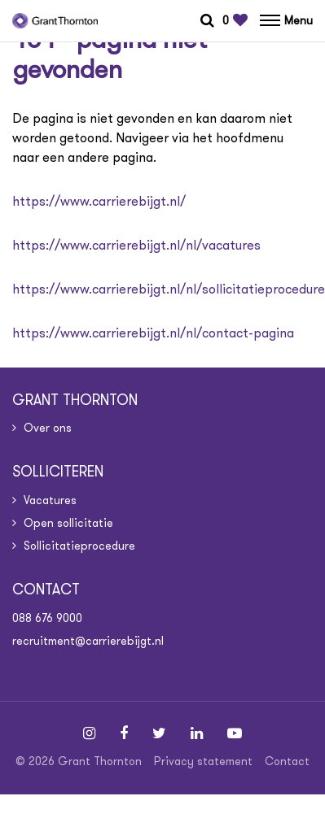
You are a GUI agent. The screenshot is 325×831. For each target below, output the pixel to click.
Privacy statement (203, 761)
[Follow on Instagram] (89, 733)
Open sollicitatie (68, 523)
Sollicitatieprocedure (79, 545)
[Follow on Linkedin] (197, 733)
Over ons (48, 428)
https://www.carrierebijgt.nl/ (99, 201)
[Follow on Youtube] (234, 733)
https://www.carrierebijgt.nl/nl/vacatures (136, 245)
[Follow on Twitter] (159, 733)
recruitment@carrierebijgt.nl (88, 641)
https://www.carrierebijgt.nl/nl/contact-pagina (153, 333)
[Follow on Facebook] (124, 733)
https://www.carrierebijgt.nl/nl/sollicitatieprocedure (168, 289)
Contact (287, 761)
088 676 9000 (47, 618)
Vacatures (50, 500)
